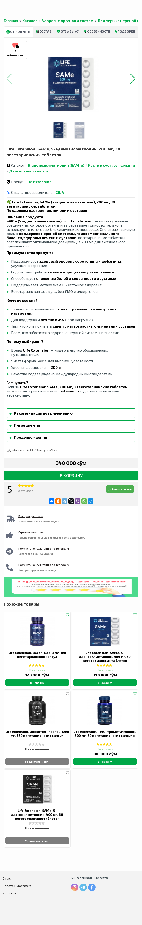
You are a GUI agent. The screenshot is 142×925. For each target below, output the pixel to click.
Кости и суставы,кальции (111, 165)
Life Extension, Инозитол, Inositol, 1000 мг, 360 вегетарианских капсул (37, 734)
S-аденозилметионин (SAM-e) (56, 165)
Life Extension (38, 181)
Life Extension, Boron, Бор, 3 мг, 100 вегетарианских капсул (37, 655)
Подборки (125, 31)
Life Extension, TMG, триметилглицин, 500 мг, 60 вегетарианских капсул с (104, 734)
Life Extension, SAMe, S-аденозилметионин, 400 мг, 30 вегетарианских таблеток (105, 656)
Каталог (29, 21)
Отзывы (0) (68, 31)
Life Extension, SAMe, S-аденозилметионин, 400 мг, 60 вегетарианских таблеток (37, 814)
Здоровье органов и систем (68, 21)
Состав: (44, 31)
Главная (11, 21)
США (60, 192)
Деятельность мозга (28, 171)
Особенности (97, 31)
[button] (133, 79)
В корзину (71, 475)
